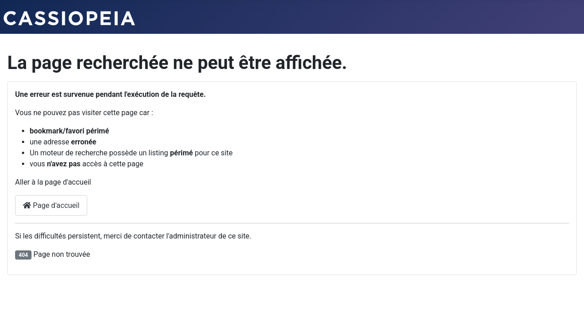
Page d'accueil (51, 205)
